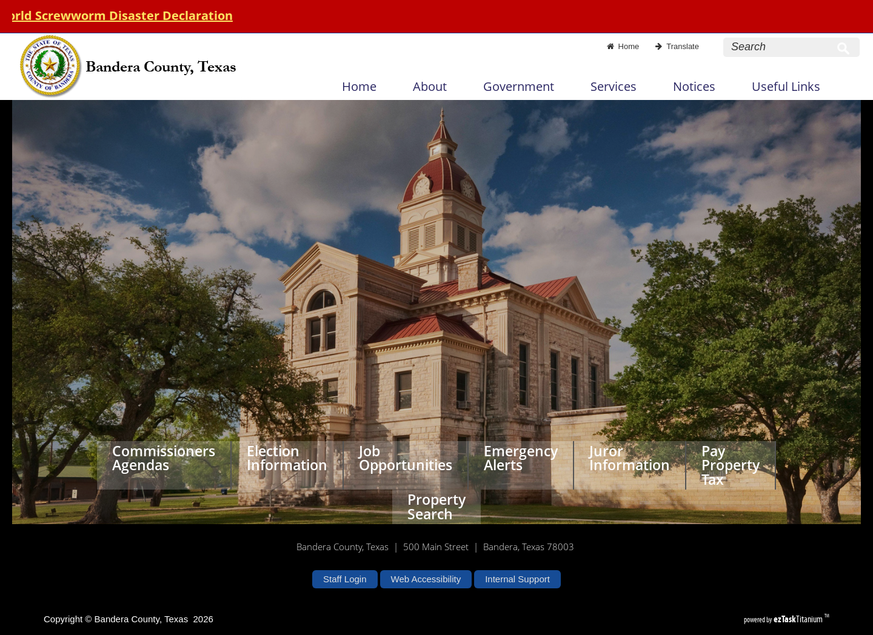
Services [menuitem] (613, 86)
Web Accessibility (426, 579)
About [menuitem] (430, 86)
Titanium (799, 619)
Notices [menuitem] (694, 86)
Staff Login (344, 579)
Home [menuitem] (359, 86)
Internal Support (517, 579)
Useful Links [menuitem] (786, 86)
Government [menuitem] (518, 86)
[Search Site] (779, 46)
